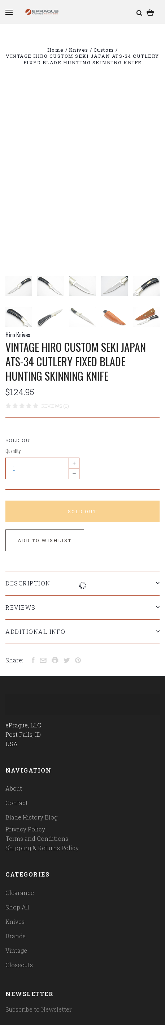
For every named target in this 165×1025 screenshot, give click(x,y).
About (13, 788)
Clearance (19, 892)
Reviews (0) (55, 406)
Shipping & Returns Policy (42, 848)
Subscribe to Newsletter (38, 1009)
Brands (15, 936)
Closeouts (19, 965)
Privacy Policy (25, 829)
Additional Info (82, 631)
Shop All (17, 907)
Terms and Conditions (36, 838)
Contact (16, 802)
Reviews (82, 607)
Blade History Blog (31, 817)
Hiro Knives (17, 334)
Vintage (16, 950)
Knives (15, 921)
